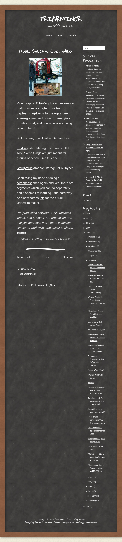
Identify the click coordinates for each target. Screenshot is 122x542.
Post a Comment (27, 273)
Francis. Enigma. (92, 92)
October (92, 246)
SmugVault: (24, 168)
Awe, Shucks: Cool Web (45, 51)
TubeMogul (43, 103)
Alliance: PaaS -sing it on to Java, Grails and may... (96, 390)
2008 (88, 233)
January (91, 501)
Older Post (68, 257)
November (93, 241)
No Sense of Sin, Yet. (96, 330)
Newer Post (23, 257)
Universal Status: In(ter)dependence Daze (96, 431)
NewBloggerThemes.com (86, 522)
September (93, 251)
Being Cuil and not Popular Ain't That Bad (96, 278)
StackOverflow (92, 118)
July (90, 260)
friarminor (61, 19)
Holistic (91, 383)
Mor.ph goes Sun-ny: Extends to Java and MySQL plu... (96, 468)
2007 (88, 506)
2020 (88, 214)
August (91, 256)
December (93, 237)
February (92, 496)
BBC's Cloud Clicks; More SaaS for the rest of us (96, 457)
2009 (88, 228)
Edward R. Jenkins (43, 522)
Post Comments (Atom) (43, 285)
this (42, 198)
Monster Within (92, 66)
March (91, 491)
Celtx (54, 213)
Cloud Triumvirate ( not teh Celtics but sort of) (96, 267)
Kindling (22, 148)
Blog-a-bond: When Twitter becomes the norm (94, 148)
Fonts (53, 138)
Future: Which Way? (96, 370)
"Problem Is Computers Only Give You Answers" (96, 420)
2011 (88, 218)
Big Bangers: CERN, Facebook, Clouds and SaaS (96, 337)
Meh (60, 35)
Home (49, 35)
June (90, 477)
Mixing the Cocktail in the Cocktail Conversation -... (96, 348)
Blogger (82, 519)
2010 (88, 223)
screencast (24, 183)
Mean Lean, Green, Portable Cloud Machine (95, 314)
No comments (63, 239)
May (90, 482)
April (90, 486)
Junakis (72, 35)
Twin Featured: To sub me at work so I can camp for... (96, 401)
